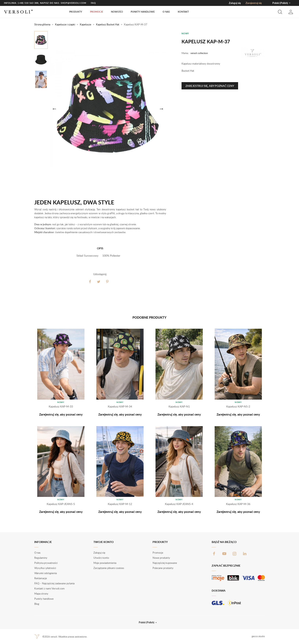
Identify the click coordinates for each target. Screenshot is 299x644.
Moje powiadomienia (104, 563)
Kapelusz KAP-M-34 (120, 406)
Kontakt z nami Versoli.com (49, 588)
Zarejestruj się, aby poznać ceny (209, 86)
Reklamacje (40, 578)
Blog (36, 604)
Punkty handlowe (143, 11)
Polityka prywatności (46, 563)
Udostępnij (90, 281)
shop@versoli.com (73, 2)
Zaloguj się (235, 3)
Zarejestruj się (254, 3)
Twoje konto (103, 542)
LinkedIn (244, 553)
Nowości (117, 11)
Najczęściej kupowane (165, 563)
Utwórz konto (101, 558)
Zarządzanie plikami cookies (108, 568)
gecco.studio (258, 636)
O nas (166, 11)
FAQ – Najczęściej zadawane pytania (54, 583)
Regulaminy (40, 558)
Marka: (185, 53)
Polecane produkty (163, 568)
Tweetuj (98, 281)
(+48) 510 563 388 (28, 2)
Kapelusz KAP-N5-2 (238, 406)
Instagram (234, 553)
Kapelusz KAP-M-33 (61, 406)
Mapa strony (41, 593)
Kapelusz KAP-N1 (179, 406)
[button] (280, 12)
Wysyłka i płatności (45, 568)
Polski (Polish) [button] (280, 3)
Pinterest (107, 281)
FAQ (93, 2)
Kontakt (183, 11)
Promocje (96, 11)
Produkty (75, 11)
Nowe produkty (161, 558)
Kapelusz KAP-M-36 (238, 504)
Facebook (214, 553)
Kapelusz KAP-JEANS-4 (179, 504)
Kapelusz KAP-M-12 (120, 504)
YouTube (224, 553)
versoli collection (199, 53)
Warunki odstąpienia (45, 573)
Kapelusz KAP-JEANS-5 (61, 504)
